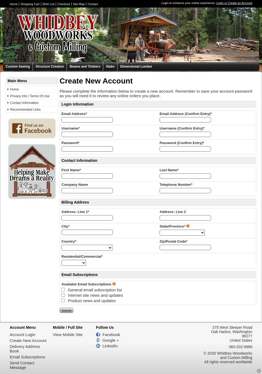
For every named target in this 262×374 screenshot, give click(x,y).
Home (14, 4)
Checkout (63, 4)
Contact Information (24, 103)
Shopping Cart (29, 4)
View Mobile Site (68, 334)
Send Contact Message (22, 365)
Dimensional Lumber (136, 66)
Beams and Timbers (85, 66)
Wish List (49, 4)
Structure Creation (50, 66)
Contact (93, 4)
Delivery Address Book (25, 348)
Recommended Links (25, 109)
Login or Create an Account (234, 3)
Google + (110, 340)
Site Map (79, 4)
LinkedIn (110, 346)
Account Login (22, 334)
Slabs (110, 66)
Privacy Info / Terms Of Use (30, 96)
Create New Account (28, 340)
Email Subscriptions (27, 357)
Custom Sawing (18, 66)
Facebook (111, 334)
